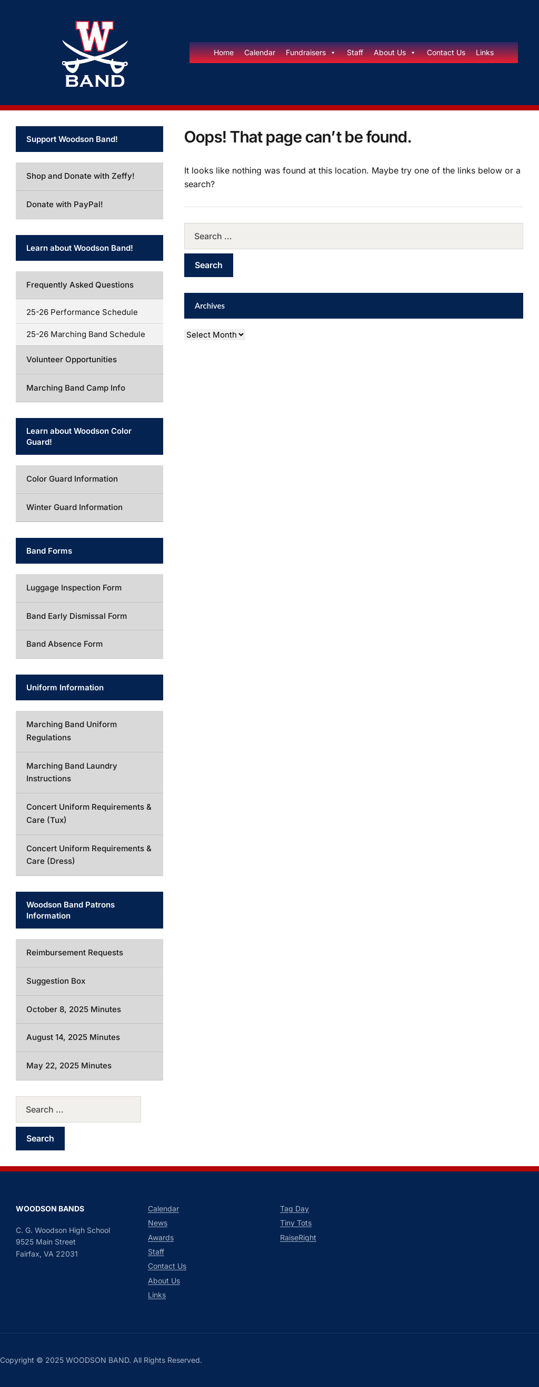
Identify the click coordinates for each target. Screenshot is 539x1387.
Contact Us (446, 52)
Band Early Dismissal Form (76, 616)
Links (485, 52)
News (157, 1222)
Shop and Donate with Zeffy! (80, 176)
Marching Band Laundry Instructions (71, 772)
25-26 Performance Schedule (82, 312)
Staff (355, 52)
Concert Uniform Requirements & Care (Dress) (89, 854)
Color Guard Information (72, 479)
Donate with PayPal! (64, 204)
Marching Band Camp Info (75, 388)
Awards (161, 1237)
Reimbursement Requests (74, 952)
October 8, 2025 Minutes (73, 1009)
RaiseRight (298, 1237)
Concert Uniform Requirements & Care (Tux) (89, 813)
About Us (395, 52)
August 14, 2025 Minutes (73, 1037)
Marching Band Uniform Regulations (71, 730)
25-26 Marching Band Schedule (85, 334)
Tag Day (294, 1208)
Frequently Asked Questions (80, 285)
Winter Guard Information (74, 507)
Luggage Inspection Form (74, 588)
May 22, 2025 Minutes (69, 1065)
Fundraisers (311, 52)
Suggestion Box (55, 981)
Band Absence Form (64, 644)
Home (224, 52)
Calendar (259, 52)
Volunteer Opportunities (71, 359)
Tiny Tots (296, 1222)
